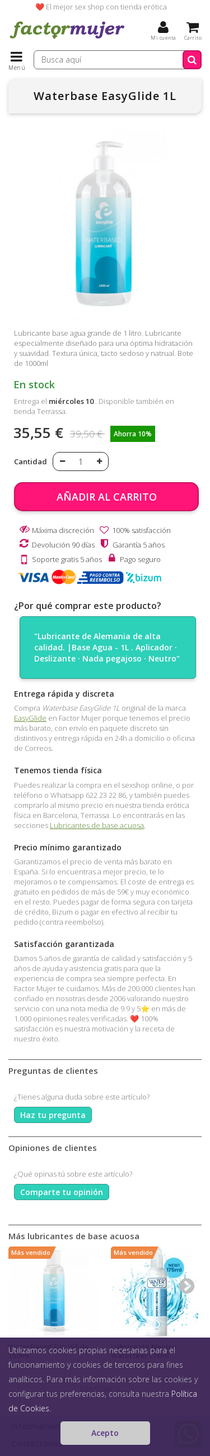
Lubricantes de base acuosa (97, 825)
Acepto (105, 1433)
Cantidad (30, 461)
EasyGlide (30, 718)
